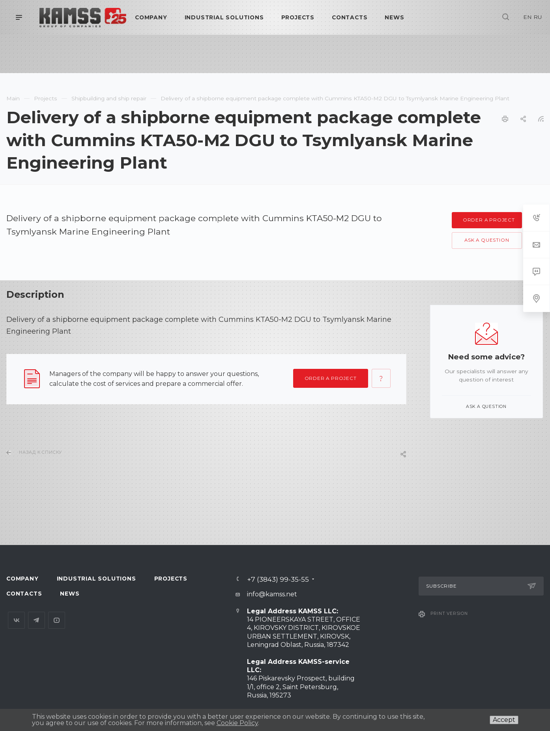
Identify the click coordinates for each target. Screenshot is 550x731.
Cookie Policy (237, 723)
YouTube (56, 620)
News (69, 593)
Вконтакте (16, 620)
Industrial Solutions (96, 578)
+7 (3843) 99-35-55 (278, 579)
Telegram (36, 620)
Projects (170, 578)
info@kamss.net (272, 594)
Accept (504, 719)
